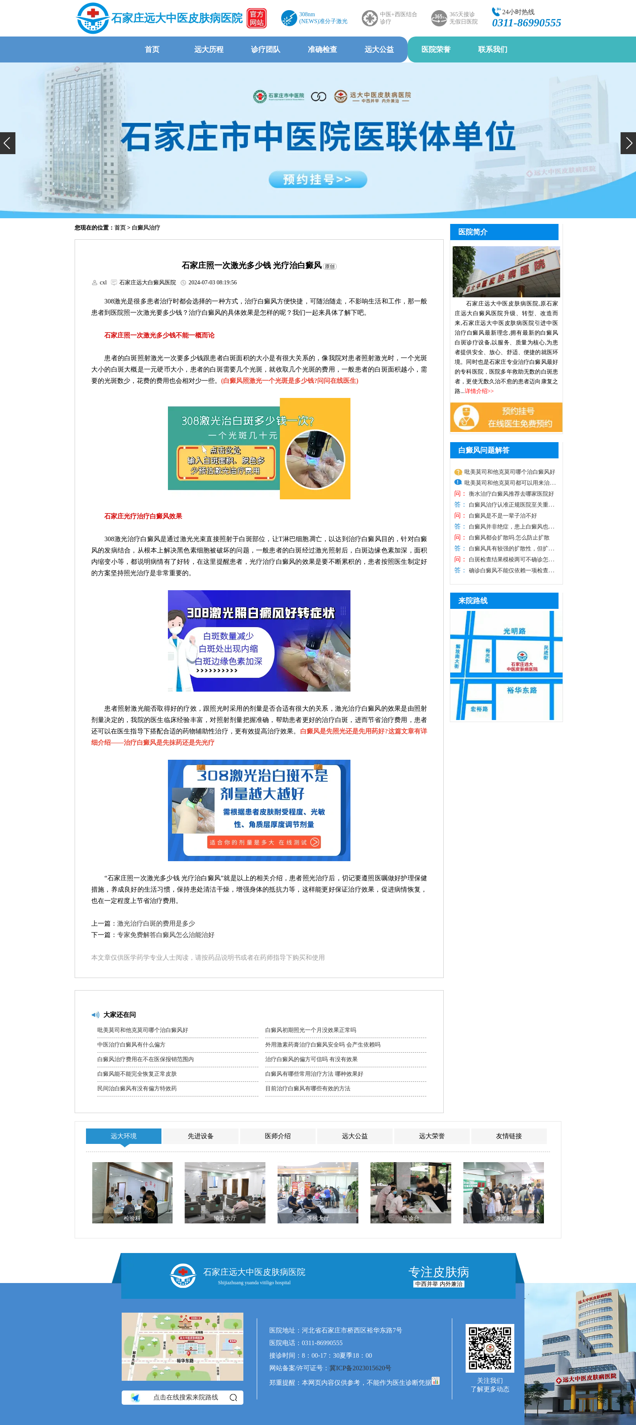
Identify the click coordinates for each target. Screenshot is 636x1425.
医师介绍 (278, 1136)
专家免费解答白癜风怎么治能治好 (166, 934)
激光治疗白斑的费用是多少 (156, 923)
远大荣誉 (432, 1136)
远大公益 (379, 49)
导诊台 (410, 1218)
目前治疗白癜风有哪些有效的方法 (307, 1088)
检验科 (132, 1218)
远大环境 (124, 1136)
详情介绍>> (479, 391)
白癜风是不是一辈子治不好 (502, 516)
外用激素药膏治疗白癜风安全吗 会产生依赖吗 (322, 1045)
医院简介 (473, 232)
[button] (7, 143)
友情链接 (509, 1136)
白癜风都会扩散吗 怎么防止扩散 (508, 538)
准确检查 (322, 49)
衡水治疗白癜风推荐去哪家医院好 (510, 494)
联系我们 (492, 49)
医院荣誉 (436, 49)
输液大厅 (225, 1218)
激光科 (503, 1218)
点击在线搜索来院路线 (183, 1397)
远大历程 (208, 49)
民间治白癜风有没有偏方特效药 (137, 1088)
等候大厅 (318, 1218)
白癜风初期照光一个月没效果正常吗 (310, 1030)
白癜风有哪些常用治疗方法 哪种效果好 (314, 1074)
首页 (152, 49)
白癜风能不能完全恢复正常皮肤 (137, 1074)
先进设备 (201, 1136)
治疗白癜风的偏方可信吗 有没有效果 (311, 1059)
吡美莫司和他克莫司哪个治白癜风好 (142, 1030)
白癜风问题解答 (483, 450)
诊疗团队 (265, 49)
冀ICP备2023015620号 (360, 1368)
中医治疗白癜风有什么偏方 (131, 1045)
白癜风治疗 (146, 228)
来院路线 (473, 601)
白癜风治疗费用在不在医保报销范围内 (145, 1059)
